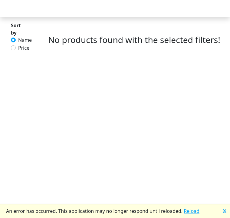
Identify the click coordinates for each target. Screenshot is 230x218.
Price (23, 48)
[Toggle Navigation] (12, 8)
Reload (191, 211)
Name (25, 40)
